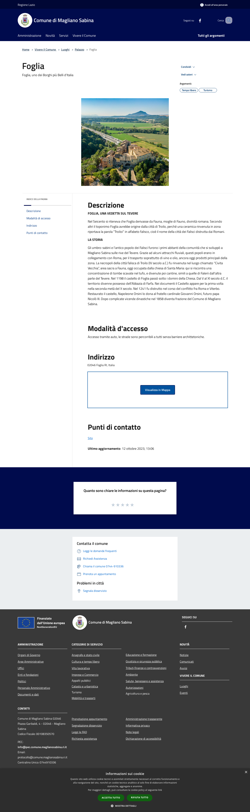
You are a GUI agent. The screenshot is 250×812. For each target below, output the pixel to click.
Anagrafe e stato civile (85, 655)
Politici (22, 681)
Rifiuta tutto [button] (139, 797)
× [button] (246, 772)
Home (25, 49)
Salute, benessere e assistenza (145, 681)
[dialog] (125, 790)
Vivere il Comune (46, 49)
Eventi (184, 693)
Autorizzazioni (134, 687)
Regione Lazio (26, 5)
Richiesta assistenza (84, 738)
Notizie (184, 655)
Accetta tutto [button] (111, 797)
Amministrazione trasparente (144, 719)
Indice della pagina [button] (36, 199)
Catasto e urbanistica (85, 686)
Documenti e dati (28, 694)
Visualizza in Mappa (157, 390)
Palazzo (79, 49)
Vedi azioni (189, 74)
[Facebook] (195, 20)
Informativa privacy (138, 725)
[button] (125, 806)
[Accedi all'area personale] (213, 5)
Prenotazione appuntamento (89, 719)
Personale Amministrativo (34, 688)
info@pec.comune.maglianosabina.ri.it (42, 747)
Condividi (188, 67)
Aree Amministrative (31, 661)
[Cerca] (228, 20)
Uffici (21, 668)
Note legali (132, 732)
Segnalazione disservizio (87, 725)
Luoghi (65, 49)
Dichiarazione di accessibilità (143, 738)
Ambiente (132, 674)
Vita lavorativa (81, 668)
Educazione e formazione (141, 655)
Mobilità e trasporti (83, 698)
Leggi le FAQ (79, 732)
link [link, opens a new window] (160, 790)
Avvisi (183, 668)
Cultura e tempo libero (85, 661)
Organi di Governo (29, 655)
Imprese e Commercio (85, 674)
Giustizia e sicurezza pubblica (144, 661)
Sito (90, 438)
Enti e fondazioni (28, 674)
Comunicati (187, 661)
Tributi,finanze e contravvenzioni (146, 668)
